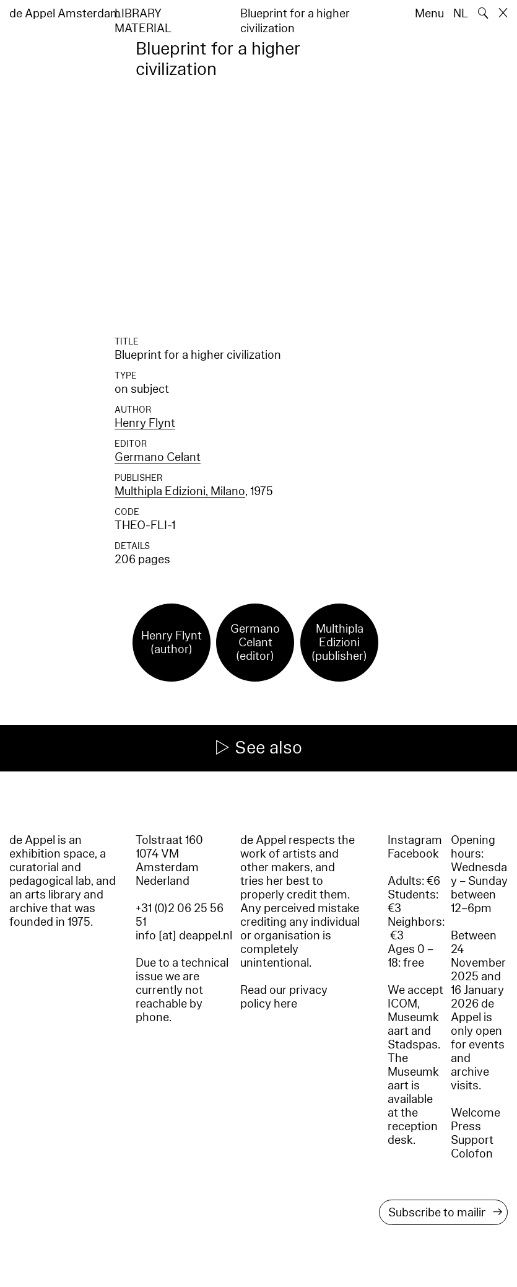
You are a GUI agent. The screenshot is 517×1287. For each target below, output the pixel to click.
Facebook (413, 854)
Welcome (475, 1113)
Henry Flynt (145, 423)
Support (472, 1140)
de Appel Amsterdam (65, 14)
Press (466, 1126)
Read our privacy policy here (284, 997)
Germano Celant (158, 457)
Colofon (472, 1154)
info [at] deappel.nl (184, 936)
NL (460, 14)
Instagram (415, 840)
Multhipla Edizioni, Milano (180, 491)
